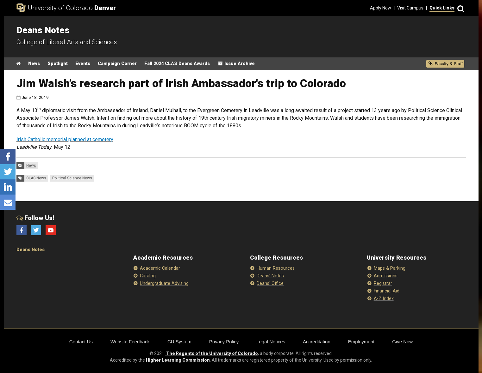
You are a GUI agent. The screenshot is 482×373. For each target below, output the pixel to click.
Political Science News (72, 178)
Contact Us (81, 341)
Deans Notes (30, 249)
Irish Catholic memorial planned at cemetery (64, 139)
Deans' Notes (270, 276)
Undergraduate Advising (164, 283)
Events (82, 63)
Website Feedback (130, 341)
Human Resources (276, 268)
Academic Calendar (160, 268)
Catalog (148, 276)
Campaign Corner (117, 63)
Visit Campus (410, 7)
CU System (179, 341)
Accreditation (316, 341)
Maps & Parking (389, 268)
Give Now (402, 341)
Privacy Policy (224, 341)
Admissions (385, 276)
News (34, 63)
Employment (361, 341)
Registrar (383, 283)
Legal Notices (270, 341)
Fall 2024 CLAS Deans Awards (177, 63)
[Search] (460, 8)
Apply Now (380, 7)
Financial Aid (386, 291)
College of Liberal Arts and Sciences (66, 42)
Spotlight (57, 63)
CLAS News (36, 178)
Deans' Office (270, 283)
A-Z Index (384, 298)
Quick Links (441, 7)
